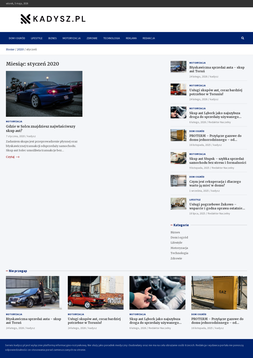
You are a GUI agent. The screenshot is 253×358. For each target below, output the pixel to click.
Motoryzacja (72, 38)
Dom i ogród (17, 38)
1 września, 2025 (199, 190)
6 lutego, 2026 (197, 122)
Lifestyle (36, 38)
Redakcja (149, 38)
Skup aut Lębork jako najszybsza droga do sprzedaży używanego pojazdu (214, 117)
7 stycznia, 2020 (15, 136)
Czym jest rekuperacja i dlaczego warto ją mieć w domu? (215, 183)
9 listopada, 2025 (199, 168)
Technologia (111, 38)
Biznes (52, 38)
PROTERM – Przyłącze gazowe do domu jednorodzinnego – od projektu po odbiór (215, 139)
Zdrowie (92, 38)
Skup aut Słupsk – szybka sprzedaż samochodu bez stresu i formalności (217, 161)
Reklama (131, 38)
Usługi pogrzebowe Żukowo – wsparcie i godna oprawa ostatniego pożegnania (217, 208)
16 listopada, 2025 (200, 145)
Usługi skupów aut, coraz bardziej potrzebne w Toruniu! (215, 92)
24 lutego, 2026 (198, 76)
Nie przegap (18, 271)
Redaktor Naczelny (220, 122)
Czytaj (12, 157)
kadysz (31, 136)
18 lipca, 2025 (197, 213)
